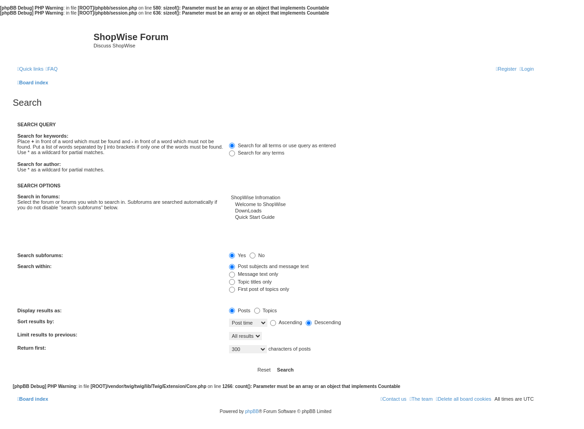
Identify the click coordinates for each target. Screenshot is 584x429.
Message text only (253, 274)
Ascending (286, 322)
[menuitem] (51, 68)
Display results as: (39, 310)
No (257, 255)
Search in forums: (38, 196)
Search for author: (39, 164)
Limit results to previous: (47, 334)
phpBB (252, 411)
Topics (265, 310)
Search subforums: (40, 255)
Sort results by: (35, 321)
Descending (323, 322)
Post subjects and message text (268, 266)
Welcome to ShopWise (381, 205)
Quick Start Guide (381, 217)
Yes (237, 255)
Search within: (34, 266)
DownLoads (381, 211)
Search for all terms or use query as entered (282, 145)
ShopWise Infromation (381, 198)
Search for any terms (256, 152)
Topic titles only (250, 281)
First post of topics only (259, 289)
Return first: (31, 348)
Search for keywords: (42, 136)
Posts (239, 310)
